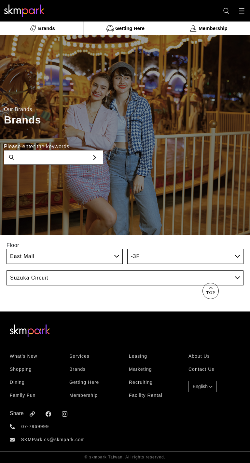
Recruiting (141, 382)
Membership (83, 395)
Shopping (21, 369)
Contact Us (201, 369)
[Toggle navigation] (241, 11)
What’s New (23, 356)
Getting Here (84, 382)
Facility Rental (145, 395)
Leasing (138, 356)
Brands (77, 369)
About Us (199, 356)
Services (79, 356)
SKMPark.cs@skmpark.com (53, 439)
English (203, 386)
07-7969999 (35, 426)
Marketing (140, 369)
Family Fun (22, 395)
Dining (17, 382)
